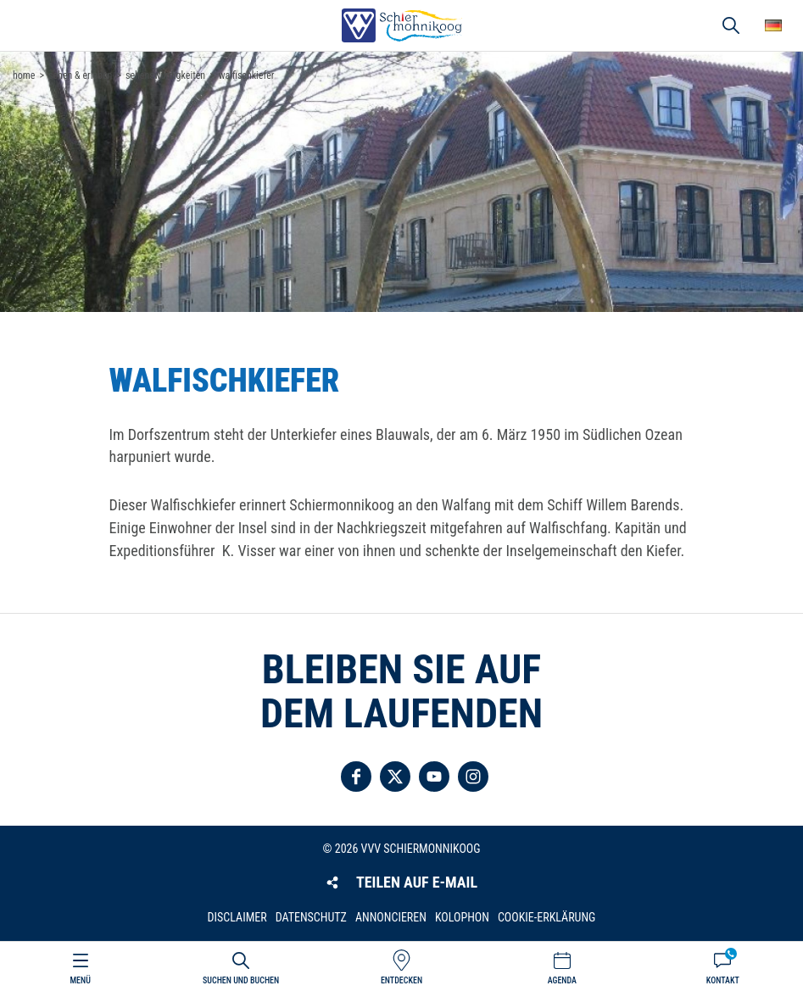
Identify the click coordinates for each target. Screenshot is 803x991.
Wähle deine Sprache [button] (773, 25)
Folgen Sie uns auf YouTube (434, 776)
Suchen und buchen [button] (731, 25)
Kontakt (722, 980)
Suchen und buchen (241, 980)
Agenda (562, 980)
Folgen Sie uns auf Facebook (356, 776)
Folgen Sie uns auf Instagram (473, 776)
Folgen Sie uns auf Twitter (395, 776)
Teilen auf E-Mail (416, 882)
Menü (80, 980)
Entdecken (401, 980)
